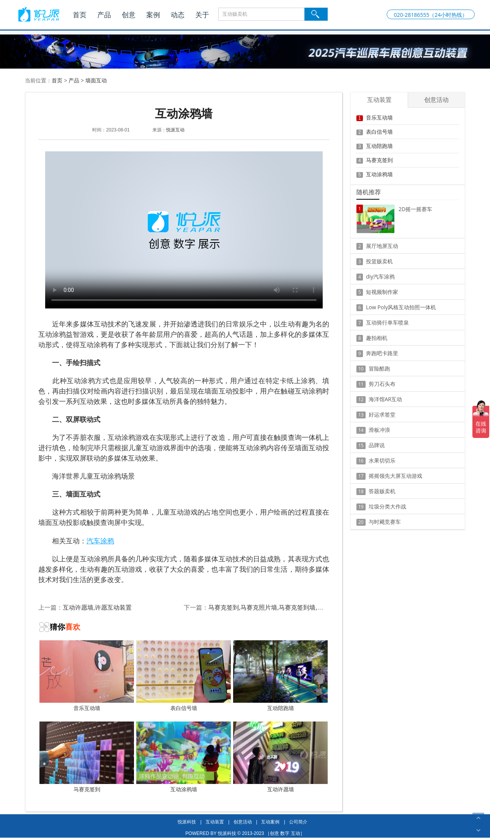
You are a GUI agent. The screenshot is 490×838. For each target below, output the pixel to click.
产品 (104, 14)
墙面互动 (96, 80)
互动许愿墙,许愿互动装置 (97, 607)
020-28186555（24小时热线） (431, 14)
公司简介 (298, 821)
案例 (153, 14)
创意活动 (243, 821)
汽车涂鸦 (100, 540)
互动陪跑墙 (280, 676)
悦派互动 (175, 129)
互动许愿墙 (280, 757)
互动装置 (215, 821)
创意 (129, 14)
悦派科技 (187, 821)
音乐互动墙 (86, 676)
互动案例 (270, 821)
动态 (178, 14)
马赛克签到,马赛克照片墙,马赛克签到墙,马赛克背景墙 (281, 607)
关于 (202, 14)
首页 (80, 14)
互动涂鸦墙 (183, 757)
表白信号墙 (183, 676)
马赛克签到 (86, 757)
